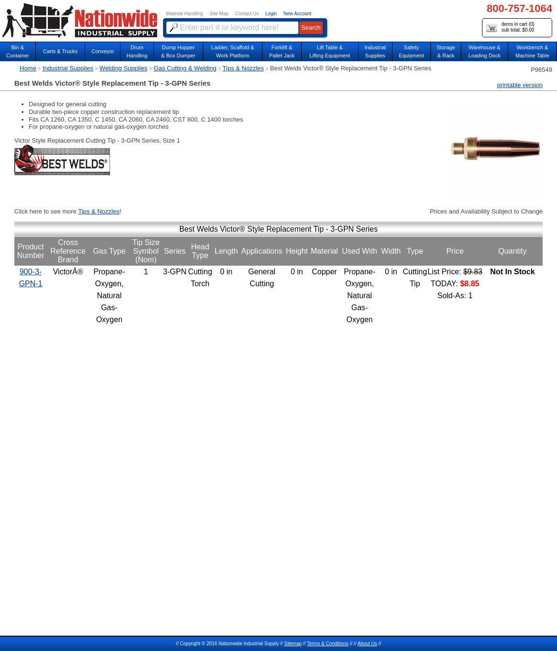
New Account (297, 13)
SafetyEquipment (411, 51)
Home (28, 68)
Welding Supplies (123, 68)
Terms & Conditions (328, 643)
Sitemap (293, 643)
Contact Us (247, 13)
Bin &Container (17, 51)
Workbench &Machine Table (532, 51)
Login (271, 13)
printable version (520, 85)
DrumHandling (137, 51)
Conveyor (102, 51)
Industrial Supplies (68, 68)
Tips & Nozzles (243, 68)
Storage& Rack (446, 51)
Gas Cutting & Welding (184, 68)
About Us (367, 643)
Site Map (218, 13)
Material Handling (184, 13)
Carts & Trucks (60, 51)
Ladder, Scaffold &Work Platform (232, 51)
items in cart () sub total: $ (510, 28)
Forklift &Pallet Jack (282, 51)
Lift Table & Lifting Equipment (329, 51)
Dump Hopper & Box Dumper (178, 51)
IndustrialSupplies (375, 51)
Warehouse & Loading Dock (485, 51)
